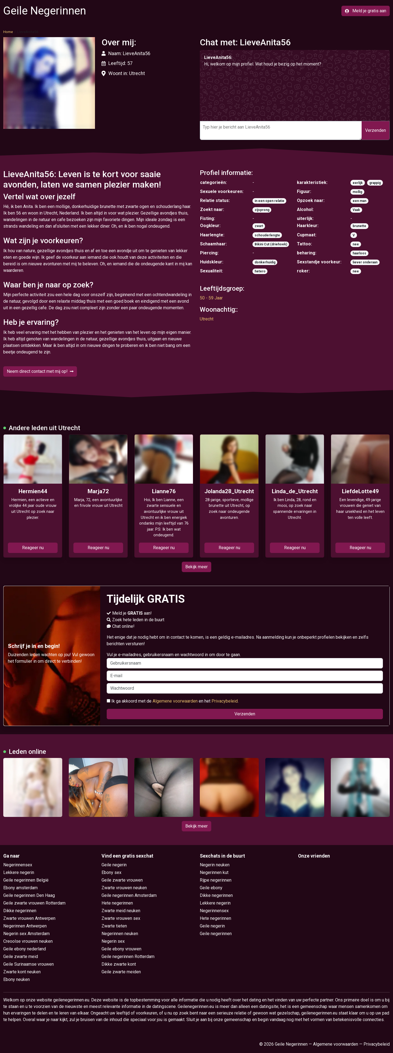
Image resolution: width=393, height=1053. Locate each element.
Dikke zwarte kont (119, 964)
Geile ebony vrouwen (121, 948)
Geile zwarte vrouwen (122, 880)
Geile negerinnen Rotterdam (128, 956)
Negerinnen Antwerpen (25, 926)
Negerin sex (113, 941)
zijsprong (262, 210)
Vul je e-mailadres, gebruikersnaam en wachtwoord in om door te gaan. (245, 660)
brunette (359, 226)
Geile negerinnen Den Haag (29, 895)
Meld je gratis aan (365, 10)
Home (8, 31)
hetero (260, 271)
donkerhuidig (265, 262)
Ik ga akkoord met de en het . (173, 701)
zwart (259, 226)
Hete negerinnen (117, 903)
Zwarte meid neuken (121, 910)
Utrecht (206, 319)
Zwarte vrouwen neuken (124, 887)
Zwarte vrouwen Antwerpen (29, 918)
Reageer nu (33, 547)
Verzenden (375, 130)
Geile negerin (114, 864)
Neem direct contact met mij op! (40, 371)
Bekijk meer (196, 566)
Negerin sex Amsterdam (26, 933)
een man (359, 201)
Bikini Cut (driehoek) (271, 244)
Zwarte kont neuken (22, 971)
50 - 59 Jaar (211, 298)
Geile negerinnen (216, 933)
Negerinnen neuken (120, 933)
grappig (375, 183)
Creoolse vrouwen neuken (28, 941)
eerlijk (358, 183)
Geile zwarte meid (20, 956)
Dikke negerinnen (19, 910)
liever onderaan (365, 262)
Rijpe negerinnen (215, 880)
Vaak (356, 210)
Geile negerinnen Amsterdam (129, 895)
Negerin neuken (215, 864)
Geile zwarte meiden (121, 971)
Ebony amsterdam (20, 887)
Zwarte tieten (114, 926)
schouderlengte (267, 235)
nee (356, 244)
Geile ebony (211, 887)
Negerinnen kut (214, 872)
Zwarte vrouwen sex (121, 918)
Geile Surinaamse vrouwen (28, 964)
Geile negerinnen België (26, 880)
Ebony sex (111, 872)
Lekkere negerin (18, 872)
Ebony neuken (16, 979)
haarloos (359, 253)
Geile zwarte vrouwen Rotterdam (34, 903)
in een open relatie (269, 201)
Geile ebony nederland (24, 948)
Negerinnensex (17, 864)
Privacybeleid (225, 701)
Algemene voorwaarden (175, 701)
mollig (357, 192)
